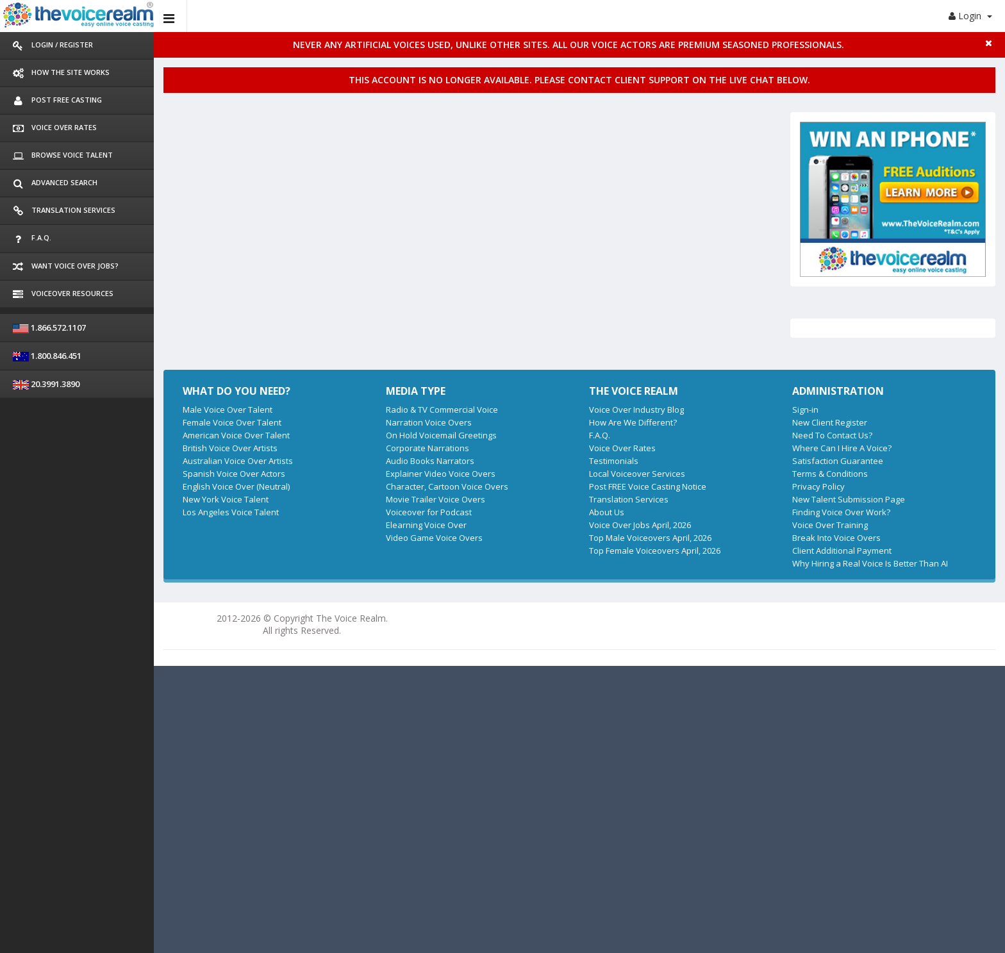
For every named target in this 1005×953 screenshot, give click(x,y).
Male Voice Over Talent (227, 409)
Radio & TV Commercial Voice (442, 409)
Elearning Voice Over (426, 525)
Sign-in (805, 409)
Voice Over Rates (622, 448)
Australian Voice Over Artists (238, 461)
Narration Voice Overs (429, 422)
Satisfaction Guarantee (837, 461)
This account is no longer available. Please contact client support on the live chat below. (579, 80)
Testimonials (613, 461)
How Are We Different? (633, 422)
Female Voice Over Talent (232, 422)
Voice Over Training (830, 525)
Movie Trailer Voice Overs (435, 499)
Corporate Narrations (427, 448)
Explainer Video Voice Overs (440, 473)
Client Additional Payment (842, 550)
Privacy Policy (818, 486)
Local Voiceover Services (637, 473)
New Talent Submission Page (848, 499)
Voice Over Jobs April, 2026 (640, 525)
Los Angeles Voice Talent (231, 512)
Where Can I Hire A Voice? (842, 448)
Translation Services (629, 499)
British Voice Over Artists (230, 448)
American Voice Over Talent (236, 435)
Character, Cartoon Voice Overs (447, 486)
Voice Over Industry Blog (636, 409)
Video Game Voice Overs (434, 537)
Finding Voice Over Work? (841, 512)
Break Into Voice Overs (836, 537)
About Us (606, 512)
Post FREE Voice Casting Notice (647, 486)
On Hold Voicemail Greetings (441, 435)
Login (970, 16)
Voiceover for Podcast (429, 512)
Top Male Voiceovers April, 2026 (650, 537)
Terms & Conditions (830, 473)
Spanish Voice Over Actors (234, 473)
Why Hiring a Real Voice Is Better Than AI (870, 563)
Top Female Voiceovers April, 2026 (654, 550)
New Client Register (829, 422)
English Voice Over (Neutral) (236, 486)
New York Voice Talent (226, 499)
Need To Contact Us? (832, 435)
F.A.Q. (599, 435)
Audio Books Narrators (430, 461)
